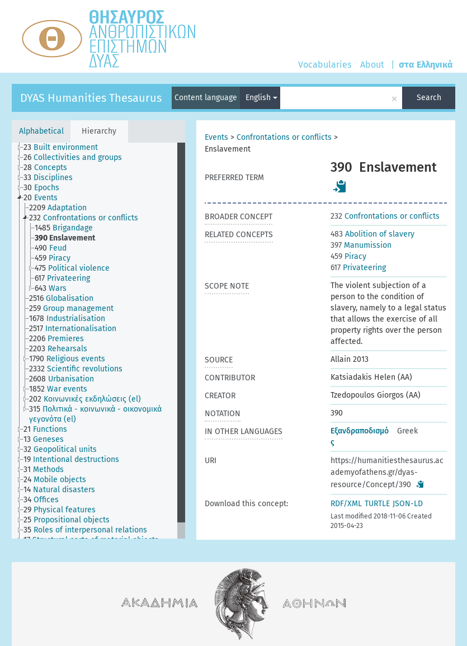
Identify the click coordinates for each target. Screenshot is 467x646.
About (372, 64)
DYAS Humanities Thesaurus (91, 98)
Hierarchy (99, 131)
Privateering (358, 267)
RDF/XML (346, 503)
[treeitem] (65, 148)
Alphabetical (41, 131)
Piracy (348, 256)
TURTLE (377, 503)
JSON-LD (408, 503)
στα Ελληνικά (426, 64)
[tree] (98, 341)
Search (429, 97)
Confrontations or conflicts (284, 137)
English (261, 97)
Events (216, 137)
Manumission (361, 245)
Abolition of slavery (372, 234)
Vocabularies (324, 64)
